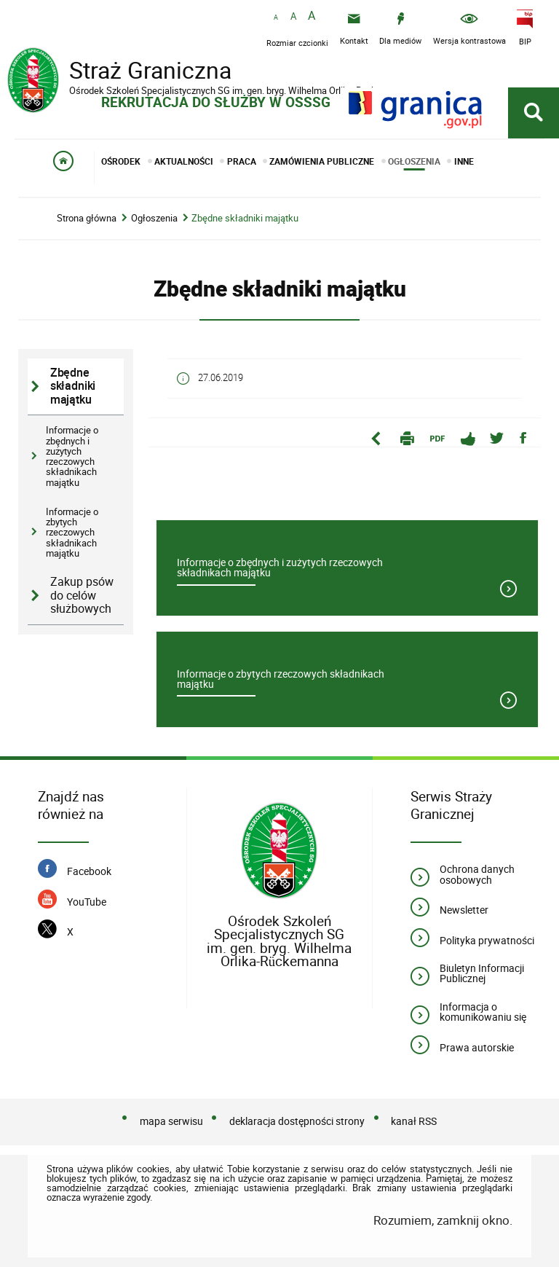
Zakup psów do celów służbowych (82, 595)
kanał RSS (414, 1121)
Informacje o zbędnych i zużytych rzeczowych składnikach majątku (72, 455)
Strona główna (86, 218)
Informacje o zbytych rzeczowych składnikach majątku (72, 532)
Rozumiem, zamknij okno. (442, 1220)
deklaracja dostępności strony (297, 1121)
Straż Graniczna (123, 72)
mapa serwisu (171, 1121)
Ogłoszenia (154, 218)
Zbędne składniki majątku (244, 218)
